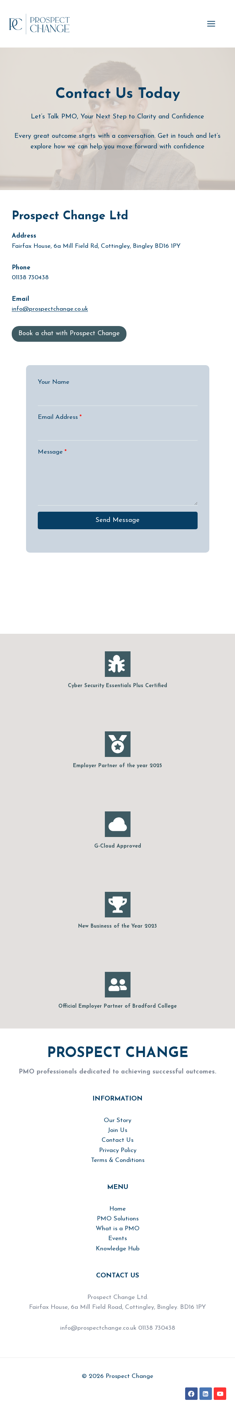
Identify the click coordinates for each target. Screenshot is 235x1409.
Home (117, 1209)
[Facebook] (191, 1393)
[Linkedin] (205, 1393)
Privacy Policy (117, 1150)
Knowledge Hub (118, 1249)
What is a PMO (118, 1229)
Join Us (117, 1130)
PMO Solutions (118, 1219)
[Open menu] (214, 23)
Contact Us (117, 1140)
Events (117, 1238)
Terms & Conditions (117, 1160)
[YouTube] (220, 1393)
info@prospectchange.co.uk (50, 309)
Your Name (53, 382)
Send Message (117, 520)
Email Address (60, 417)
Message (52, 452)
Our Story (117, 1120)
